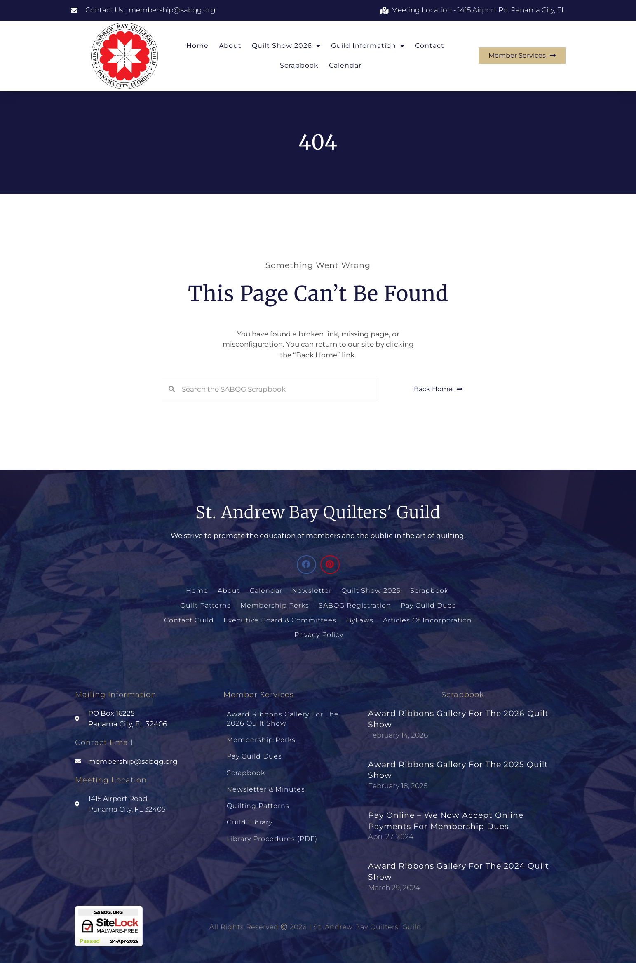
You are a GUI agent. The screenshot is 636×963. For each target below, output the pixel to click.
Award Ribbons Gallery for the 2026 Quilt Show (283, 715)
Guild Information (368, 45)
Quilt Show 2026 (286, 45)
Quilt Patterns (206, 604)
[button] (306, 564)
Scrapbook (299, 65)
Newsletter (312, 590)
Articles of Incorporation (426, 618)
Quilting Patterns (258, 798)
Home (197, 45)
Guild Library (249, 813)
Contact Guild (190, 618)
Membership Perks (275, 604)
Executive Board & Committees (280, 618)
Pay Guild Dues (427, 604)
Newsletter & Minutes (266, 782)
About (230, 45)
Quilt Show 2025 (371, 590)
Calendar (345, 65)
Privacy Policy (318, 633)
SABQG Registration (355, 604)
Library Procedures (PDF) (272, 828)
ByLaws (359, 618)
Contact (429, 45)
